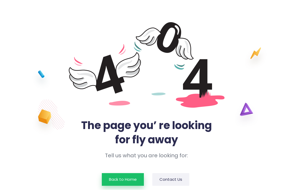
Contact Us (170, 179)
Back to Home (123, 179)
